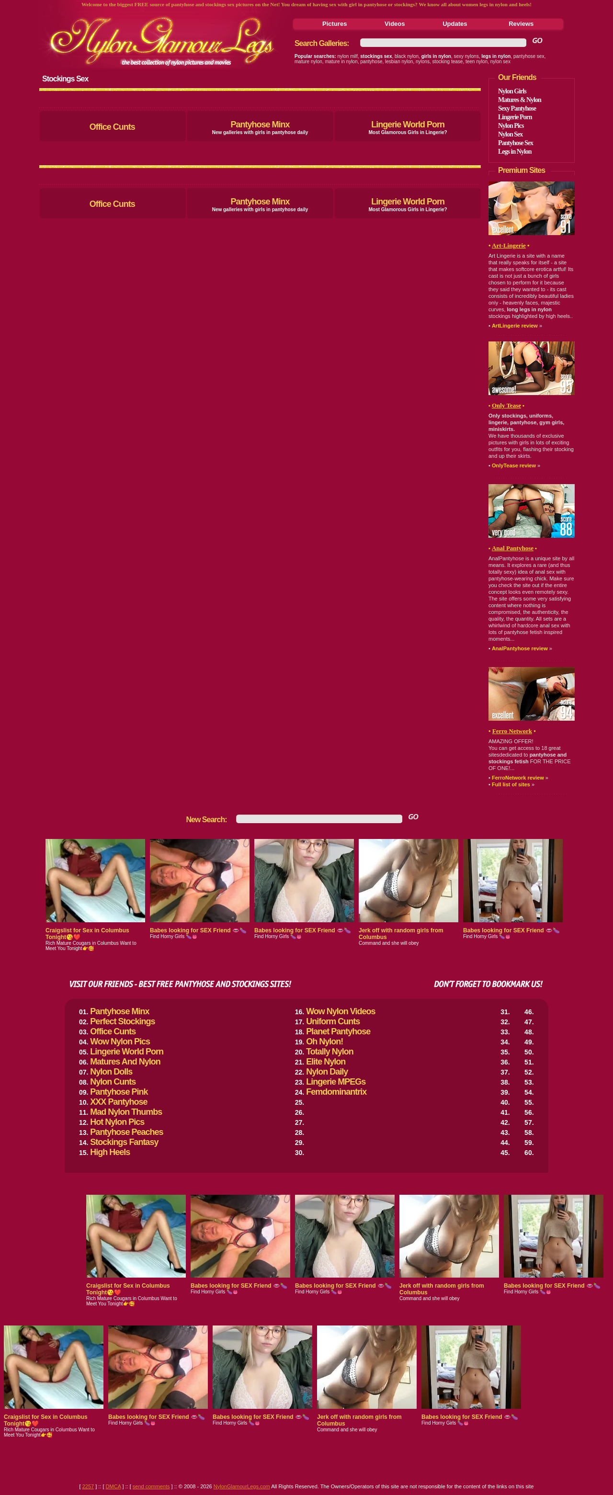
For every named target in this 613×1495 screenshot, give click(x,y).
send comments (151, 1486)
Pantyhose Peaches (126, 1132)
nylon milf (348, 56)
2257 (88, 1486)
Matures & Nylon (519, 99)
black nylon (407, 56)
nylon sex (500, 61)
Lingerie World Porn (407, 124)
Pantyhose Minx (259, 124)
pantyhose (371, 61)
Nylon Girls (512, 91)
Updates (455, 23)
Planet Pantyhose (338, 1031)
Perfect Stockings (122, 1021)
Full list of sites (511, 784)
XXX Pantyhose (118, 1102)
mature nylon (308, 61)
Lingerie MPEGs (335, 1082)
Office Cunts (112, 127)
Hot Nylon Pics (117, 1122)
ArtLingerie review (515, 325)
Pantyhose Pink (119, 1092)
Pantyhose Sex (515, 143)
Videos (395, 23)
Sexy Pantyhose (517, 108)
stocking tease (447, 61)
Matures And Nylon (125, 1061)
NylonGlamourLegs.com (242, 1486)
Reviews (521, 23)
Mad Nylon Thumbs (126, 1112)
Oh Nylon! (324, 1041)
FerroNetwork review (518, 778)
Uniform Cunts (333, 1021)
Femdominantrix (336, 1092)
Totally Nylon (329, 1051)
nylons (423, 61)
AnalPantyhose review (520, 648)
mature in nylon (341, 61)
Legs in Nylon (514, 151)
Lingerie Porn (515, 117)
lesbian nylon (399, 61)
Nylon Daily (327, 1071)
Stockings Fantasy (124, 1142)
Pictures (334, 23)
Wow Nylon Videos (340, 1011)
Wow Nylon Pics (120, 1041)
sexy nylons (466, 56)
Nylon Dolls (111, 1071)
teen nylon (476, 61)
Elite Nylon (325, 1061)
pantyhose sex (529, 56)
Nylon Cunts (113, 1082)
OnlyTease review (514, 465)
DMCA (113, 1486)
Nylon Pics (510, 125)
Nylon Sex (510, 134)
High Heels (110, 1152)
